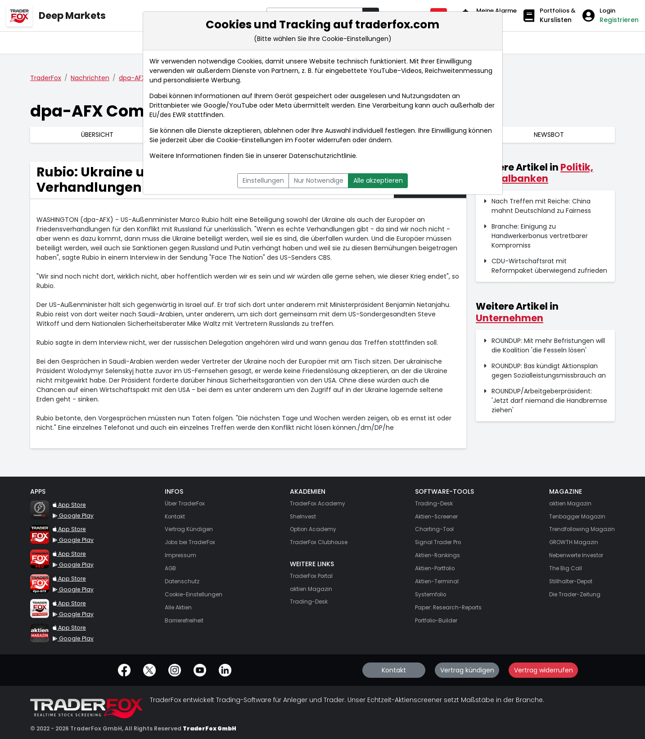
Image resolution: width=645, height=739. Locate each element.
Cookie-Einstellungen (250, 139)
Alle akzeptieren (378, 180)
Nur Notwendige (318, 180)
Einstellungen (263, 180)
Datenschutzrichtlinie (322, 155)
